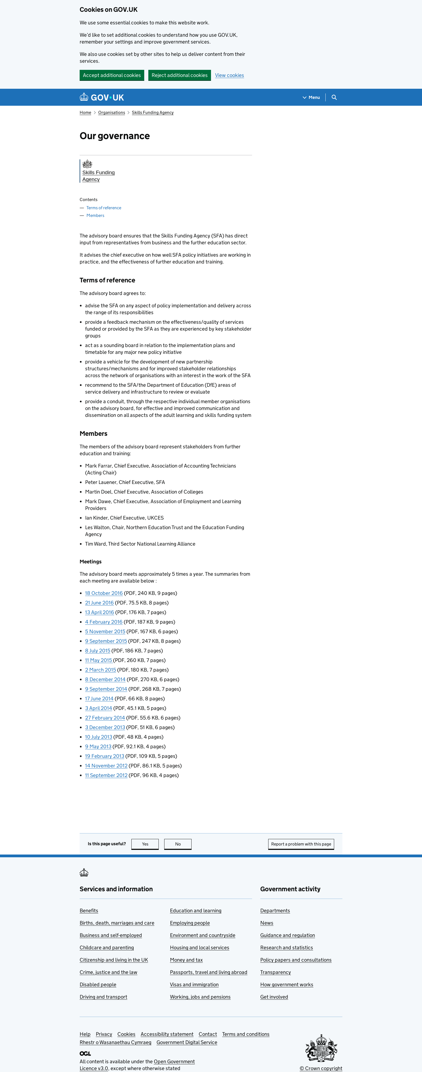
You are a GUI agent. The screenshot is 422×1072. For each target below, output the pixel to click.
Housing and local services (199, 947)
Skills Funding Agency (153, 112)
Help (85, 1034)
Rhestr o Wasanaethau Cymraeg (115, 1042)
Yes (150, 844)
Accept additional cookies (112, 75)
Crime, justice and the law (108, 972)
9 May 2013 (98, 746)
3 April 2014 (98, 708)
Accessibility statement (167, 1034)
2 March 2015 (100, 670)
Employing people (190, 923)
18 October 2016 (104, 593)
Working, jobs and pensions (200, 997)
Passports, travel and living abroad (208, 972)
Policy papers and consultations (296, 960)
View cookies (229, 75)
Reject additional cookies (180, 75)
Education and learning (195, 910)
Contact (208, 1034)
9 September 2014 (106, 689)
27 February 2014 (105, 718)
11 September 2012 (106, 775)
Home (85, 112)
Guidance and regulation (287, 935)
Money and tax (186, 960)
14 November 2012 (106, 766)
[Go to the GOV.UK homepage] (102, 97)
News (266, 923)
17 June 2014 (99, 698)
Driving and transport (103, 997)
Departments (275, 910)
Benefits (89, 910)
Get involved (274, 997)
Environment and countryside (202, 935)
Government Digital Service (187, 1042)
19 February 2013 (104, 756)
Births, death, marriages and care (117, 923)
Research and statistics (286, 947)
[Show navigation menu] (311, 97)
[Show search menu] (334, 97)
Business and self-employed (111, 935)
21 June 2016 (99, 603)
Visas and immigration (194, 984)
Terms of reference (103, 207)
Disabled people (98, 984)
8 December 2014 (105, 679)
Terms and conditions (246, 1034)
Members (95, 215)
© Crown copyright (321, 1068)
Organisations (111, 112)
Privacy (104, 1034)
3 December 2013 (105, 727)
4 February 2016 (104, 622)
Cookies (126, 1034)
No (183, 844)
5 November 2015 (105, 631)
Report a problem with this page (301, 844)
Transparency (275, 972)
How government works (286, 984)
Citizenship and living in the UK (114, 960)
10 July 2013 (98, 737)
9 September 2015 (106, 641)
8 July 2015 (97, 650)
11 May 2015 (99, 660)
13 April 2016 (99, 612)
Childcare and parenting (107, 947)
